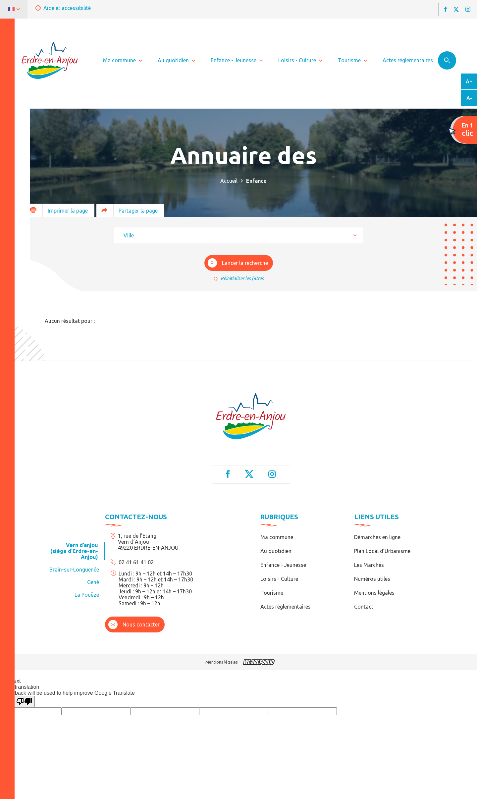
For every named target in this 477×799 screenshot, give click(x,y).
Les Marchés (369, 565)
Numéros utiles (372, 579)
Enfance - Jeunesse (283, 565)
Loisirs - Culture (279, 579)
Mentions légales (374, 593)
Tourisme (271, 593)
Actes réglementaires (285, 607)
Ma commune (276, 537)
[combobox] (238, 235)
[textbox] (130, 235)
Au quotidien (276, 551)
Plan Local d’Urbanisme (382, 551)
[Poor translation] (24, 701)
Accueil (229, 181)
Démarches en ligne (377, 537)
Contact (363, 607)
